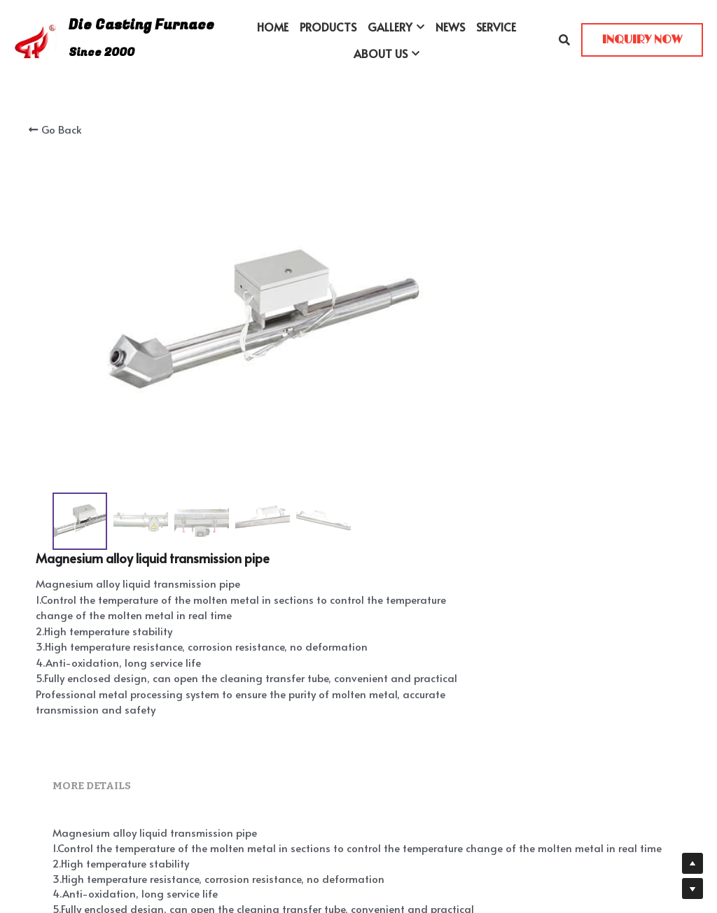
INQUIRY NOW (642, 40)
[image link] (35, 39)
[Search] (564, 39)
